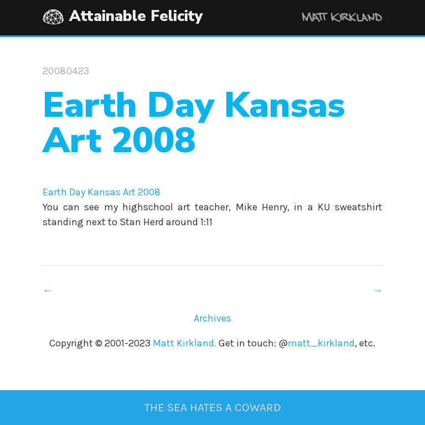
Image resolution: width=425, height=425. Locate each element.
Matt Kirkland (327, 19)
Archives (212, 318)
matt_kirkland (321, 343)
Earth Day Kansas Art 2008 (101, 192)
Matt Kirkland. (184, 343)
